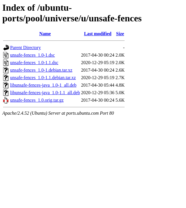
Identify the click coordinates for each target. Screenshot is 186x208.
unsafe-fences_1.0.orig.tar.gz (37, 100)
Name (45, 33)
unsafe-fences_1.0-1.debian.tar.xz (41, 70)
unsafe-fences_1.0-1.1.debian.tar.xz (43, 77)
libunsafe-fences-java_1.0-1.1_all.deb (45, 92)
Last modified (97, 33)
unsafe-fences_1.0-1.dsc (32, 55)
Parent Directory (25, 47)
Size (120, 33)
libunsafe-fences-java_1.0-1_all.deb (43, 85)
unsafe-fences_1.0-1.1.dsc (34, 62)
